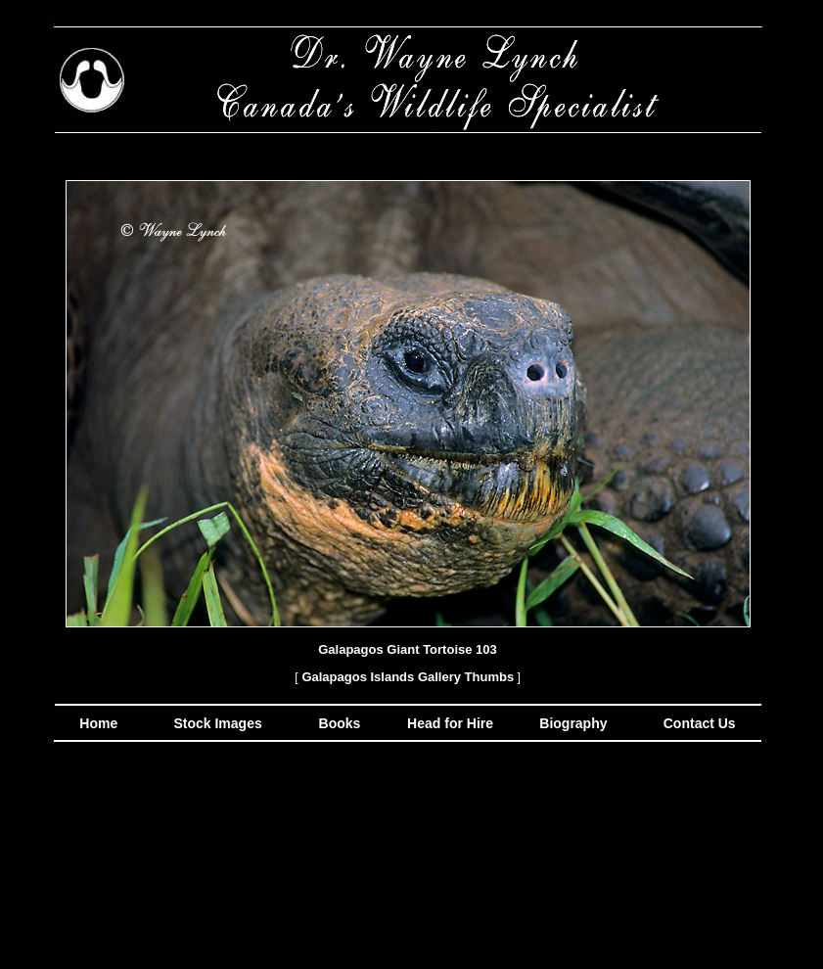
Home (98, 723)
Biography (571, 723)
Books (342, 723)
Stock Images (216, 723)
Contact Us (698, 723)
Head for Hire (452, 723)
